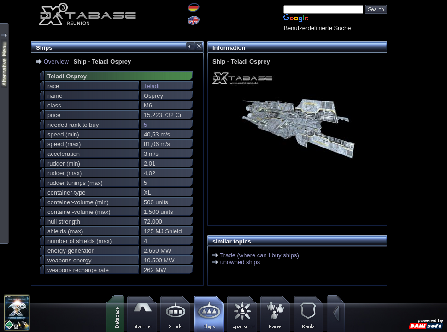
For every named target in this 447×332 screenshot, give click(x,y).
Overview (56, 61)
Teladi (151, 86)
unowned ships (240, 262)
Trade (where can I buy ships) (259, 255)
